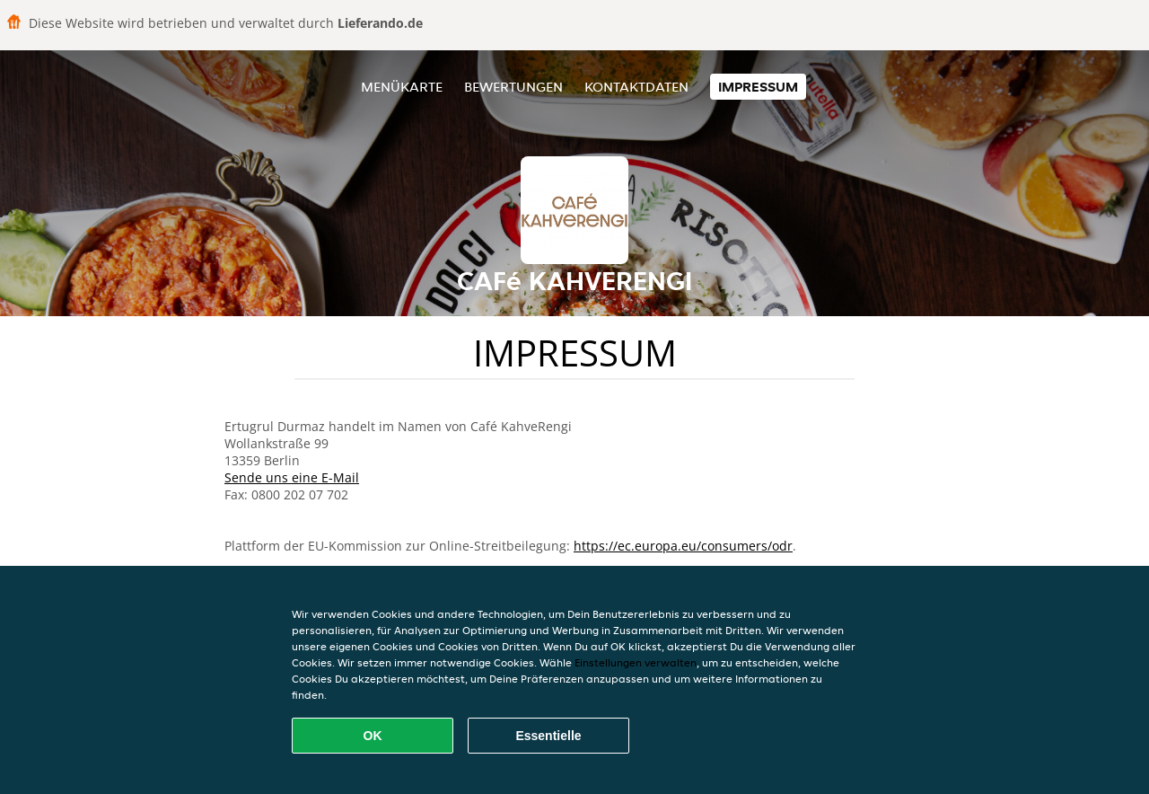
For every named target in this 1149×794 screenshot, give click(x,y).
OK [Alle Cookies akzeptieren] (373, 735)
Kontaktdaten (636, 86)
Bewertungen (513, 86)
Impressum (758, 86)
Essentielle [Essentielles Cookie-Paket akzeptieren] (548, 735)
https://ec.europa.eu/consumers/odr (683, 545)
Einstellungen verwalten (635, 662)
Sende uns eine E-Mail (291, 477)
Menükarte (402, 86)
